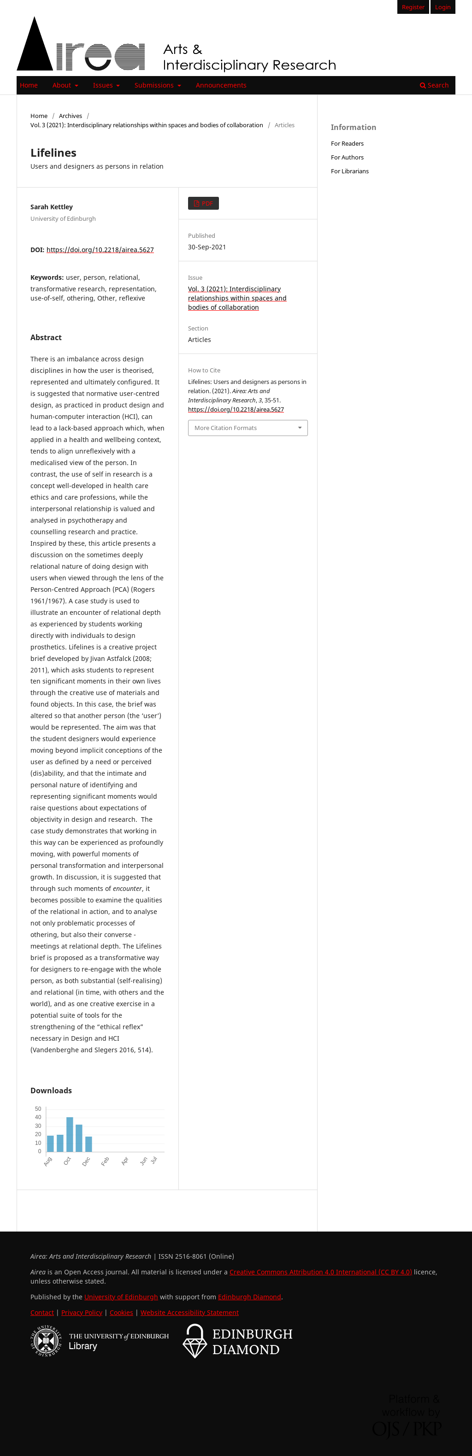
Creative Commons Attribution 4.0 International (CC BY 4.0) (321, 1271)
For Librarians (350, 171)
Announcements (221, 85)
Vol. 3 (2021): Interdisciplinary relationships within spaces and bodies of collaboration (146, 125)
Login (443, 7)
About (63, 85)
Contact (42, 1312)
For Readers (347, 143)
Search (434, 85)
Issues (104, 85)
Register (413, 7)
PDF (207, 203)
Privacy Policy (81, 1312)
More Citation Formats (226, 428)
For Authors (347, 157)
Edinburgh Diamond (249, 1296)
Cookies (121, 1312)
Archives (70, 116)
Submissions (155, 85)
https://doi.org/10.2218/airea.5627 (100, 249)
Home (29, 85)
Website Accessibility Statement (190, 1312)
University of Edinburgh (121, 1296)
